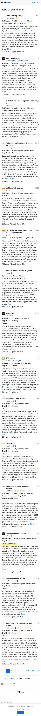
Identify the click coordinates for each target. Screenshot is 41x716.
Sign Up (35, 3)
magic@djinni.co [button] (7, 703)
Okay (20, 712)
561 (27, 671)
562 (33, 671)
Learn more (20, 709)
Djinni (6, 2)
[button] (9, 49)
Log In (6, 679)
